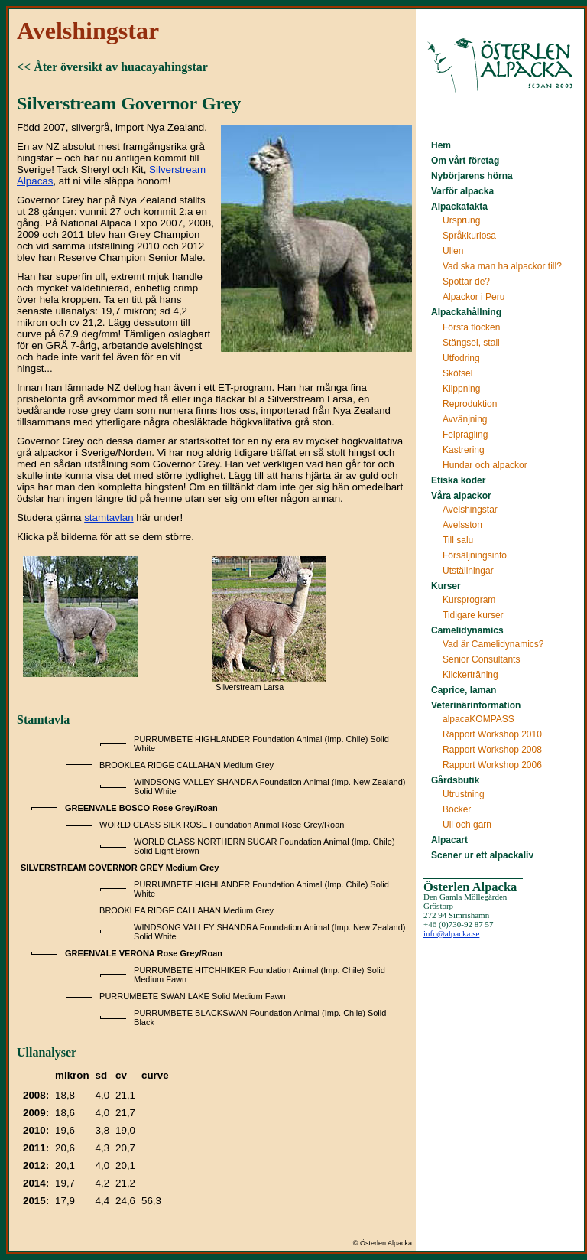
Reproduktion (470, 404)
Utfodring (461, 358)
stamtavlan (108, 517)
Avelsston (462, 524)
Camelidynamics (467, 630)
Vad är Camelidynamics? (493, 644)
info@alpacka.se (451, 933)
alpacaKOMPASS (478, 719)
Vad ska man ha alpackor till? (502, 266)
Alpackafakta (459, 206)
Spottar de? (466, 281)
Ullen (453, 251)
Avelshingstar (470, 509)
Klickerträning (470, 674)
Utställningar (468, 570)
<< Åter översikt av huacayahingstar (112, 66)
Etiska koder (458, 480)
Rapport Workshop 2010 (492, 734)
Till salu (458, 540)
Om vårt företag (465, 160)
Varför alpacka (462, 191)
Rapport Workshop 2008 (492, 749)
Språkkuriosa (469, 235)
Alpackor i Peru (473, 296)
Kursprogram (469, 599)
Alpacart (449, 840)
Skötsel (457, 373)
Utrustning (464, 794)
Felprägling (465, 434)
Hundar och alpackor (485, 465)
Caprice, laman (463, 690)
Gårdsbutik (455, 780)
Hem (441, 145)
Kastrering (464, 449)
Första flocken (471, 327)
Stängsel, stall (471, 342)
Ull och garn (467, 824)
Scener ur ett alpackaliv (482, 855)
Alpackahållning (466, 312)
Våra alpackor (461, 495)
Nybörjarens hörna (472, 176)
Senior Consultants (481, 659)
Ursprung (461, 220)
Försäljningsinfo (475, 555)
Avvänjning (465, 419)
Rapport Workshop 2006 (492, 765)
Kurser (446, 586)
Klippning (461, 388)
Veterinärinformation (476, 705)
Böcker (457, 809)
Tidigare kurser (473, 615)
